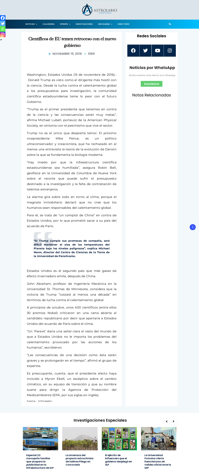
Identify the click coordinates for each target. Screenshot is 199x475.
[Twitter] (2, 23)
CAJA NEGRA (48, 24)
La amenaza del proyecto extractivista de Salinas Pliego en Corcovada (79, 459)
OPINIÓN (65, 24)
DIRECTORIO (123, 24)
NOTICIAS (31, 24)
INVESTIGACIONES (84, 24)
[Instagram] (2, 34)
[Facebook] (2, 18)
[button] (170, 24)
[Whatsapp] (2, 29)
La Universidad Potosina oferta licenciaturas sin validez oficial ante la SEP (157, 461)
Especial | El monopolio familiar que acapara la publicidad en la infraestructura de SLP (40, 461)
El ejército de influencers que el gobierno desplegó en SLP (118, 459)
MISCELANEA (105, 24)
